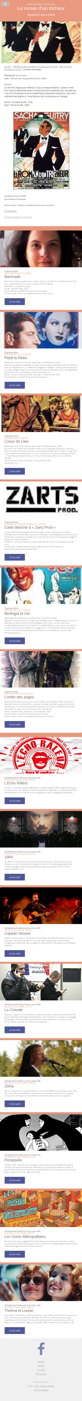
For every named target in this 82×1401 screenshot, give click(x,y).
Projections (10, 211)
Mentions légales (41, 1390)
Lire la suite (14, 301)
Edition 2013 (65, 66)
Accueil (7, 66)
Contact (41, 1365)
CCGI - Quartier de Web (44, 1386)
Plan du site (41, 1374)
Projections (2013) (12, 69)
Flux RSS (41, 1369)
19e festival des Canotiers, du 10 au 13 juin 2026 (35, 66)
